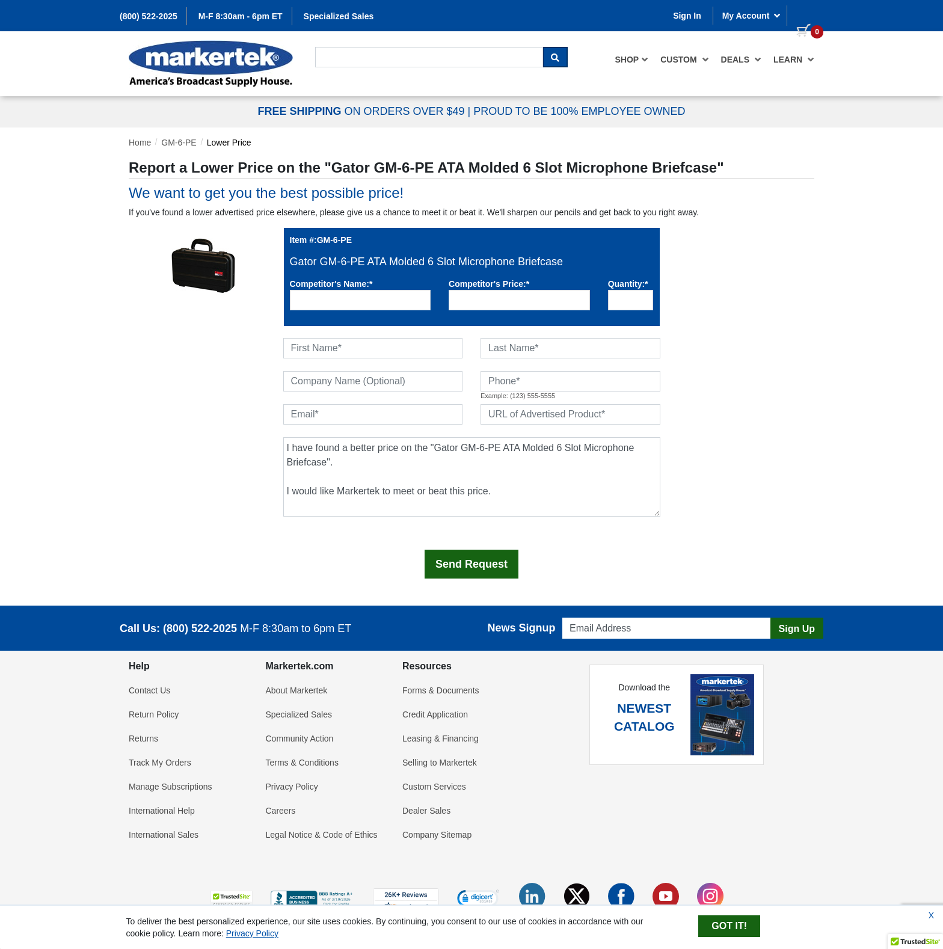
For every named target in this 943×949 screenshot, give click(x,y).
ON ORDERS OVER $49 (362, 111)
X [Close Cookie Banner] (931, 915)
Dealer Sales (426, 810)
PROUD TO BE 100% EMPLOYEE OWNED (579, 111)
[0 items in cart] (805, 14)
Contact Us (149, 690)
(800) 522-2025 (148, 16)
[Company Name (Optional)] (373, 381)
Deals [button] (741, 59)
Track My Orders (160, 762)
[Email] (373, 414)
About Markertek (297, 690)
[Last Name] (570, 348)
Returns (143, 738)
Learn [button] (793, 59)
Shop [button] (632, 59)
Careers (281, 810)
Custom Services (434, 786)
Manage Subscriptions (170, 786)
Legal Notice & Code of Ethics (322, 835)
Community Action (300, 738)
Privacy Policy (292, 786)
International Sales (163, 835)
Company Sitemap (437, 835)
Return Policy (154, 714)
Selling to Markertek (439, 762)
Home (140, 142)
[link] (478, 899)
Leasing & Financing (440, 738)
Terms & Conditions (302, 762)
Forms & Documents (440, 690)
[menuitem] (632, 60)
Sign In (687, 15)
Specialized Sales (339, 16)
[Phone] (570, 381)
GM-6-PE (178, 142)
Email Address (585, 614)
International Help (162, 810)
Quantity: (628, 284)
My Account (751, 15)
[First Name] (373, 348)
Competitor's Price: (489, 284)
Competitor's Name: (331, 284)
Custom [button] (684, 59)
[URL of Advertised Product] (570, 414)
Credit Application (435, 714)
